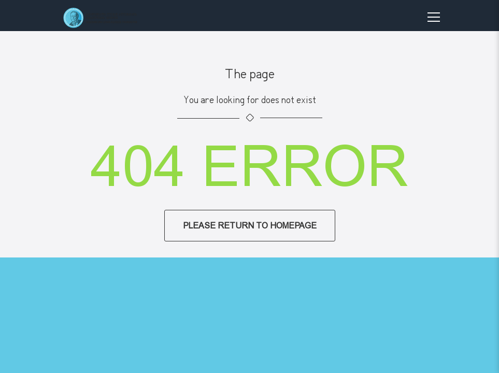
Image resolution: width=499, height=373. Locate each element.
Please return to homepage (250, 226)
